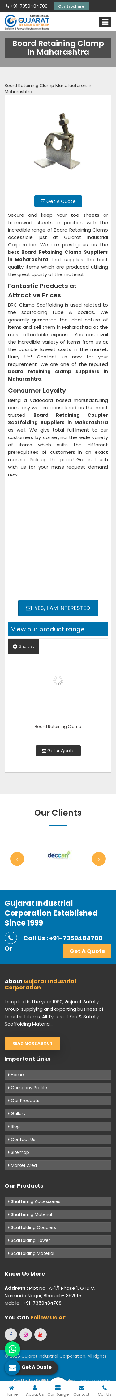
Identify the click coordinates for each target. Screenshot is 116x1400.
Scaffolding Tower (29, 1240)
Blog (14, 1126)
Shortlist (23, 646)
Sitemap (18, 1152)
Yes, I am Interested (58, 608)
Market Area (22, 1165)
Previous (17, 859)
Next (99, 859)
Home (16, 1075)
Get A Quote (58, 201)
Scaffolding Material (31, 1253)
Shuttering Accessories (34, 1201)
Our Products (23, 1100)
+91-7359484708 (27, 6)
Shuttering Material (30, 1214)
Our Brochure (71, 6)
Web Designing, (95, 1381)
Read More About (32, 1043)
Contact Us (21, 1139)
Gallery (17, 1113)
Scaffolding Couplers (32, 1227)
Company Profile (27, 1087)
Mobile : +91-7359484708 (33, 1303)
